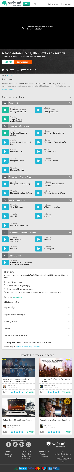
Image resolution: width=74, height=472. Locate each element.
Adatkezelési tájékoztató (63, 454)
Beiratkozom (23, 61)
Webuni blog (26, 456)
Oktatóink (8, 456)
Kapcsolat (8, 454)
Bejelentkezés (53, 4)
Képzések (44, 456)
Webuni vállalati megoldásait (27, 346)
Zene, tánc (17, 297)
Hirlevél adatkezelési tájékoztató (63, 459)
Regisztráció (66, 4)
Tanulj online (44, 454)
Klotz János (10, 75)
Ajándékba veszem (26, 70)
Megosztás (8, 70)
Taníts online (26, 454)
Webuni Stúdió (26, 458)
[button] (7, 89)
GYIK (63, 462)
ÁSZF (63, 456)
